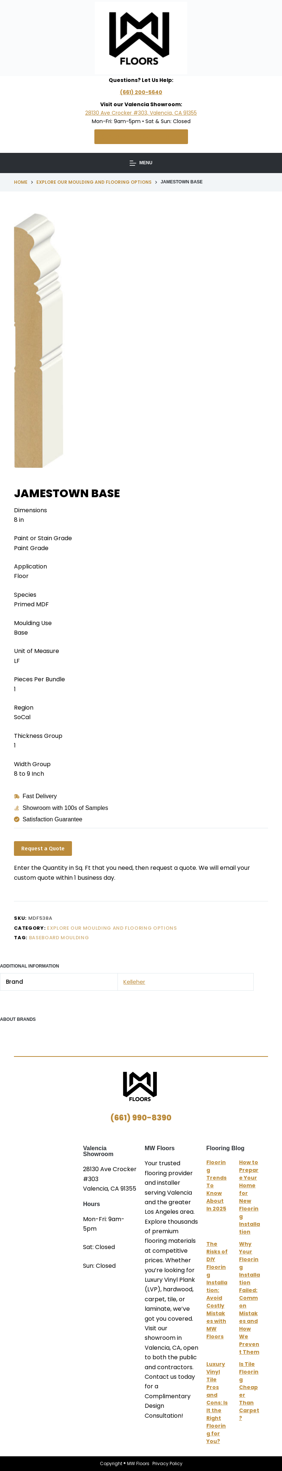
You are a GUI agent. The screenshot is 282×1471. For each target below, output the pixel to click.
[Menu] (141, 163)
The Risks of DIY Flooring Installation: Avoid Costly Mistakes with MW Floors (217, 1290)
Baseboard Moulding (59, 937)
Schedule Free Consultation (141, 136)
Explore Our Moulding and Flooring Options (112, 928)
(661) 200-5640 (141, 92)
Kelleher (134, 982)
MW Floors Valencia (48, 1191)
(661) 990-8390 (141, 1117)
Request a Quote (43, 848)
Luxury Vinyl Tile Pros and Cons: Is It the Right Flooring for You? (217, 1402)
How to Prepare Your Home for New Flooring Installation (249, 1197)
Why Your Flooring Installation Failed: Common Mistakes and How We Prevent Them (249, 1298)
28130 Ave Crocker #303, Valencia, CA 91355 (141, 112)
